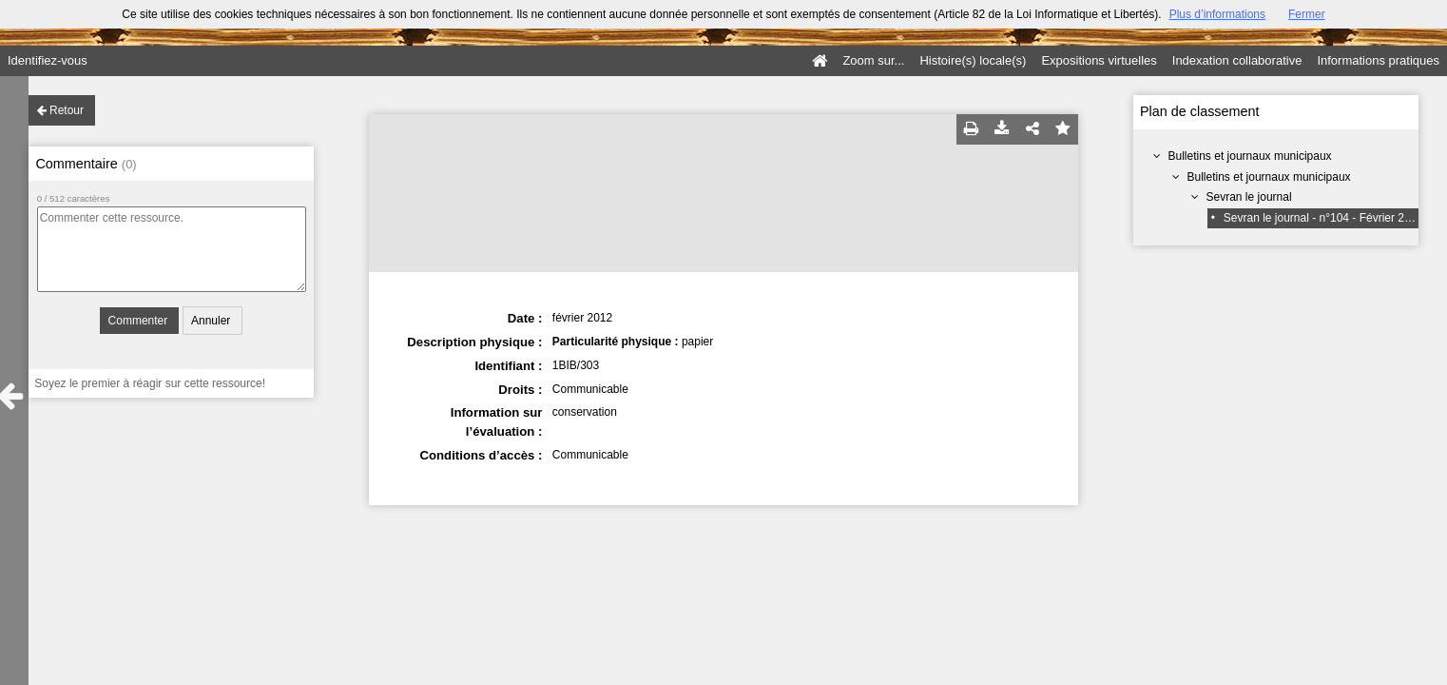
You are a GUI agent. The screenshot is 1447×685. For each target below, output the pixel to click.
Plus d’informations (1217, 14)
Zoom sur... (873, 60)
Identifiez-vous (47, 60)
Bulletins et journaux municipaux (1250, 156)
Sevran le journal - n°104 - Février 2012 (1323, 218)
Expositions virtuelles (1098, 60)
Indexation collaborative (1237, 60)
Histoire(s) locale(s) (972, 60)
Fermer (1306, 14)
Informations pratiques (1378, 60)
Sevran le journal (1249, 197)
